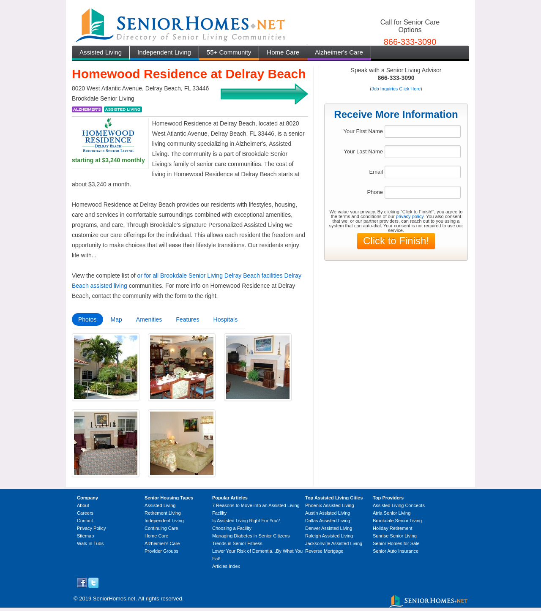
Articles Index (226, 566)
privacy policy (410, 216)
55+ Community (229, 52)
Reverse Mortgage (324, 551)
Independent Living (164, 52)
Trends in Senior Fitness (237, 543)
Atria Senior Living (391, 513)
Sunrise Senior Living (395, 535)
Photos (87, 319)
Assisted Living (100, 52)
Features (187, 319)
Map (116, 319)
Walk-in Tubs (90, 543)
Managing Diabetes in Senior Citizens (251, 535)
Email (376, 172)
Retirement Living (163, 513)
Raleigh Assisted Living (329, 535)
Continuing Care (161, 528)
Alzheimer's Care (339, 52)
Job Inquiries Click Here (396, 88)
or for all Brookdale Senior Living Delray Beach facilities (210, 275)
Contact (85, 520)
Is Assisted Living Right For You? (246, 520)
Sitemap (85, 535)
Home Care (283, 52)
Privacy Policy (91, 528)
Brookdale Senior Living (397, 520)
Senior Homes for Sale (396, 543)
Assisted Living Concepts (399, 505)
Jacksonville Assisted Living (333, 543)
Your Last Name (363, 151)
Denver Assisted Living (328, 528)
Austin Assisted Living (327, 513)
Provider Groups (161, 551)
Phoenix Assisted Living (329, 505)
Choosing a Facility (231, 528)
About (83, 505)
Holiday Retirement (393, 528)
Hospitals (225, 319)
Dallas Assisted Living (327, 520)
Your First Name (363, 131)
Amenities (149, 319)
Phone (375, 192)
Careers (85, 513)
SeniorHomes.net (114, 598)
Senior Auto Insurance (395, 551)
